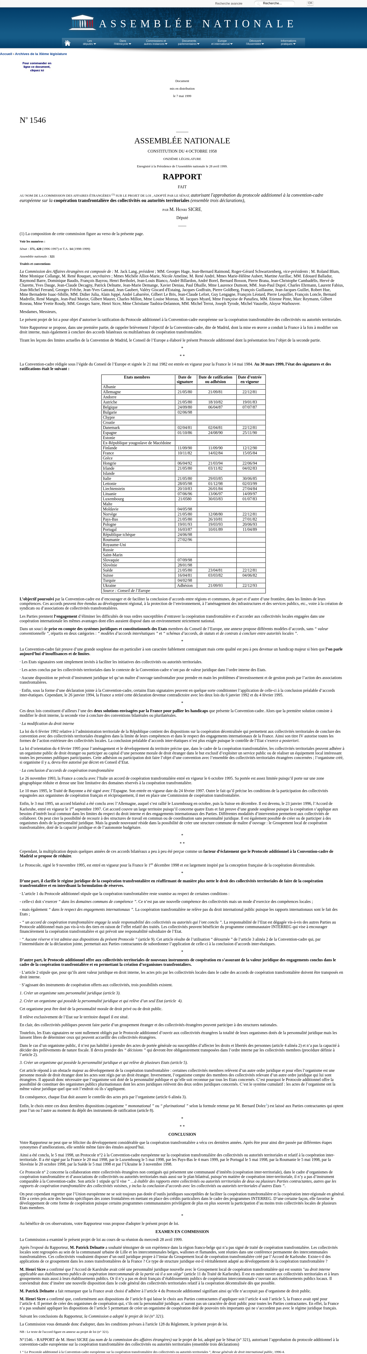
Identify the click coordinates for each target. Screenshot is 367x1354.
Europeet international (222, 42)
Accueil (6, 54)
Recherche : (259, 4)
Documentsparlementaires (189, 42)
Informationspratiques (288, 42)
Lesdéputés (89, 42)
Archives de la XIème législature (41, 54)
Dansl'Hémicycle (123, 42)
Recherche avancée (228, 3)
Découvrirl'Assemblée (255, 42)
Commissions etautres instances (156, 42)
